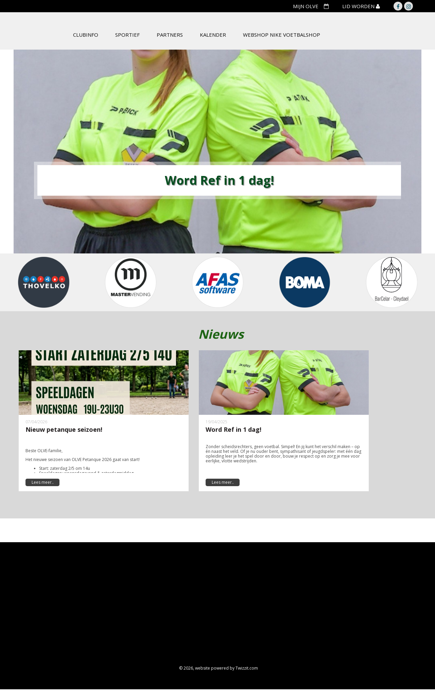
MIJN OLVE (305, 6)
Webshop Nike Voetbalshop (281, 34)
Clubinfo (85, 34)
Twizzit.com (247, 668)
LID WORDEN (359, 6)
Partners (170, 34)
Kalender (213, 34)
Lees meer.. (43, 482)
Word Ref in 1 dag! (233, 429)
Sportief (127, 34)
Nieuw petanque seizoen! (63, 429)
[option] (217, 151)
